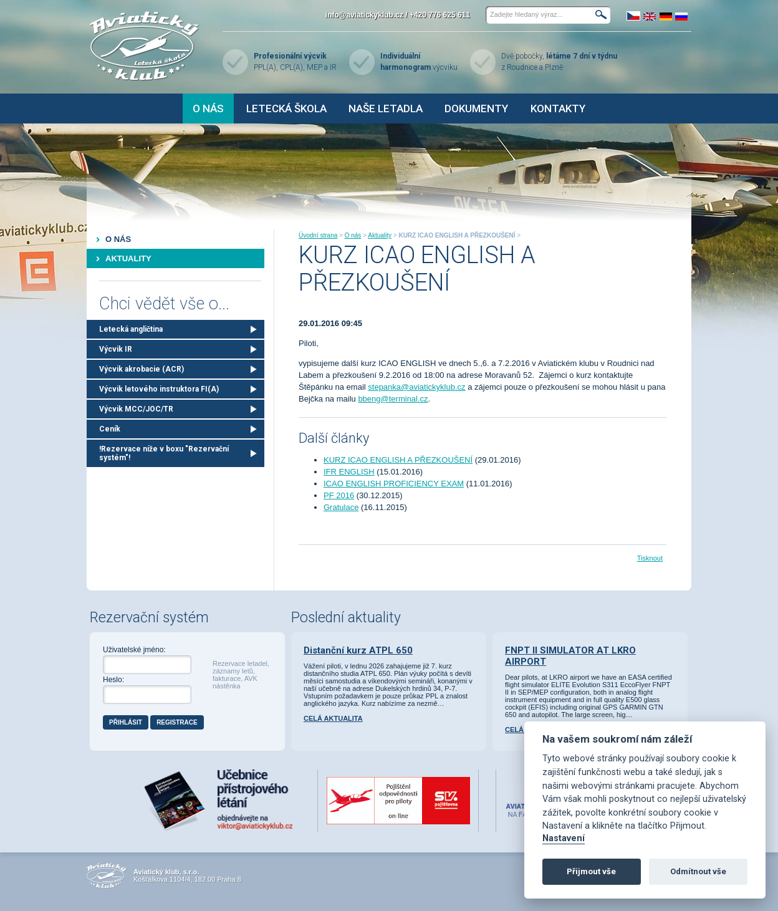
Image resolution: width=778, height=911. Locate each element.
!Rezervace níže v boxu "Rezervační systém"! (164, 453)
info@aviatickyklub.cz (364, 15)
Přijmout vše (591, 871)
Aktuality (128, 258)
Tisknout (650, 558)
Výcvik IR (115, 349)
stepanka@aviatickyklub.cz (416, 387)
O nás (208, 108)
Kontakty (558, 108)
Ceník (109, 429)
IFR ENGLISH (349, 471)
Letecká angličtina (131, 329)
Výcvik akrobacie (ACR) (141, 369)
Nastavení (563, 838)
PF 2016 (339, 495)
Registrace (177, 722)
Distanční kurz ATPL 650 (358, 650)
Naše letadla (385, 108)
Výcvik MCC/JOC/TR (136, 409)
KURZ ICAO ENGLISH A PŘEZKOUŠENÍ (398, 460)
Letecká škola (286, 108)
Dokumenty (476, 108)
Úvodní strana (318, 235)
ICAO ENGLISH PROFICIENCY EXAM (394, 483)
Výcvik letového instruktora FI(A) (159, 389)
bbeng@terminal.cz (393, 398)
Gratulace (341, 507)
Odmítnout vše (698, 871)
